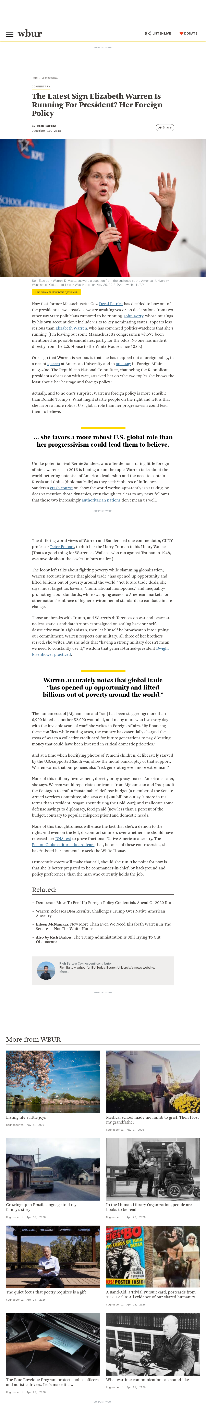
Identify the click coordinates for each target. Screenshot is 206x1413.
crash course (61, 488)
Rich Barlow (46, 126)
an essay (123, 364)
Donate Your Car (19, 1324)
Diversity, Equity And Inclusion (127, 1226)
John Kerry (133, 316)
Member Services (20, 1311)
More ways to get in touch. (31, 1245)
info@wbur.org (20, 1221)
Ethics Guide (113, 1266)
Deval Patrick (111, 304)
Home (35, 78)
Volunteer (14, 1304)
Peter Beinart (62, 547)
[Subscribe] (195, 1379)
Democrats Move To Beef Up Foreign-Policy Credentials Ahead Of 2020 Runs (105, 903)
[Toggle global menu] (9, 34)
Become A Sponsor (21, 1337)
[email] (103, 1379)
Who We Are (113, 1213)
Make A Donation (20, 1298)
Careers (109, 1253)
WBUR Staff (113, 1259)
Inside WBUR (113, 1220)
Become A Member (22, 1317)
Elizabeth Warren (71, 328)
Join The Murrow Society (26, 1330)
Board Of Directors (118, 1233)
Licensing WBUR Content (124, 1272)
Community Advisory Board (125, 1240)
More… (64, 971)
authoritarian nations (101, 500)
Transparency (114, 1246)
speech (53, 364)
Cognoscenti (49, 78)
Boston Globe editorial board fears (63, 845)
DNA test (63, 839)
